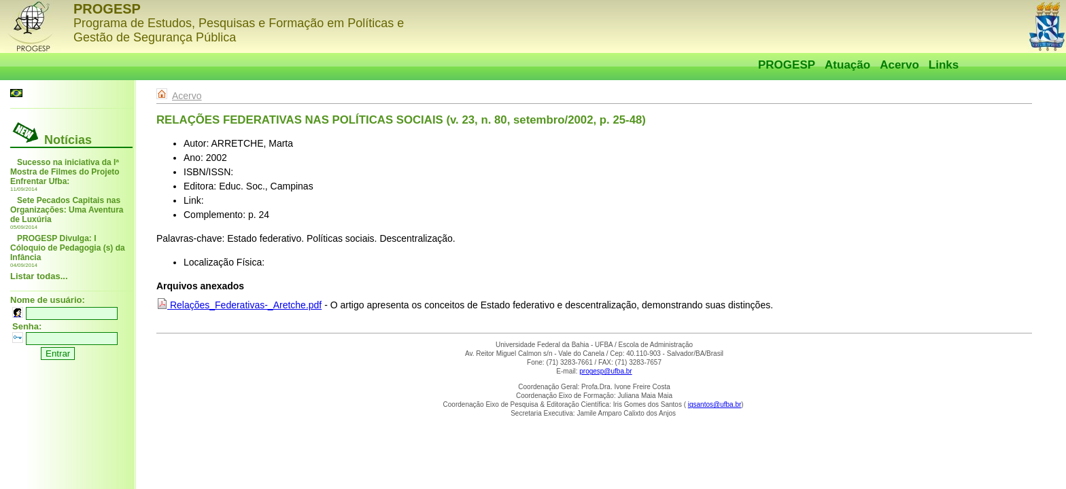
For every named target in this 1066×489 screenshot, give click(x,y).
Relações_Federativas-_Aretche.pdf (239, 305)
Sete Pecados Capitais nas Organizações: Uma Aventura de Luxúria (67, 210)
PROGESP (786, 64)
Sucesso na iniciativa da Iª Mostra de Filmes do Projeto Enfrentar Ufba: (65, 172)
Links (944, 64)
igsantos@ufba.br (715, 404)
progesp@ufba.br (605, 371)
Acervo (899, 64)
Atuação (847, 64)
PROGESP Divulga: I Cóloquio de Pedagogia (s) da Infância (67, 248)
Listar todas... (39, 276)
